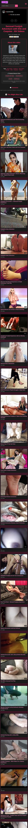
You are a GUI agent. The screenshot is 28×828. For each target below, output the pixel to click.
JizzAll (10, 78)
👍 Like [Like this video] (11, 36)
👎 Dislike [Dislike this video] (16, 36)
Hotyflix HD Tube (10, 75)
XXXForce (16, 78)
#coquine (16, 69)
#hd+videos (21, 68)
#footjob (8, 69)
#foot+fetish (10, 68)
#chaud (20, 69)
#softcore (15, 68)
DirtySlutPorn (19, 75)
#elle (11, 69)
